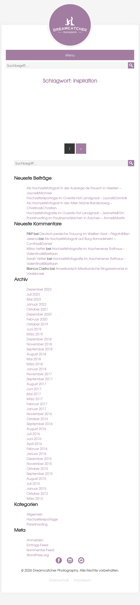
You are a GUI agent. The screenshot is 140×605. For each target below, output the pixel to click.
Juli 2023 (33, 294)
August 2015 (36, 478)
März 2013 (35, 498)
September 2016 (40, 423)
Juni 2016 (34, 438)
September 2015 (40, 473)
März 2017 (35, 398)
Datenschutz (59, 579)
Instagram (70, 560)
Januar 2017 (36, 408)
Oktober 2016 (37, 418)
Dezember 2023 (39, 289)
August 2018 (36, 353)
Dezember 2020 (39, 314)
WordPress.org (38, 554)
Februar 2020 (37, 319)
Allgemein (35, 514)
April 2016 (34, 443)
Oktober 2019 (37, 323)
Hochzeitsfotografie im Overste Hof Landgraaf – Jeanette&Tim (75, 212)
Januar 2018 (36, 368)
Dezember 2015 (39, 458)
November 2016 (39, 413)
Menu (70, 55)
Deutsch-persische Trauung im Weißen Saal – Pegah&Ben (84, 233)
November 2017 (39, 373)
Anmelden (35, 539)
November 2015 (39, 463)
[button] (131, 65)
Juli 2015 (33, 483)
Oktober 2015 (37, 468)
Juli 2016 (33, 433)
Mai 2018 (34, 358)
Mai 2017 (34, 393)
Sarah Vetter (36, 258)
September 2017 (40, 378)
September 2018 (40, 348)
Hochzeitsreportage (42, 519)
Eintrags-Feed (37, 544)
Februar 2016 (37, 448)
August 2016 (36, 428)
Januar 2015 (36, 488)
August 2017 (36, 383)
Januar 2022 (36, 304)
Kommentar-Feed (40, 549)
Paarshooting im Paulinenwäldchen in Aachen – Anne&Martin (76, 217)
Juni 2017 (34, 388)
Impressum (82, 579)
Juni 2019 (34, 328)
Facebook (59, 560)
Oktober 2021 (37, 309)
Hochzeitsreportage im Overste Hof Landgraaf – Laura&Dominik (77, 197)
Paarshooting (37, 524)
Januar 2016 (36, 453)
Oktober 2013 (37, 493)
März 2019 (35, 333)
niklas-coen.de (81, 560)
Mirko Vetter (36, 248)
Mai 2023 (34, 299)
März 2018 (35, 363)
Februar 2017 (37, 403)
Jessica (32, 238)
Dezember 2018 (39, 338)
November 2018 (39, 343)
